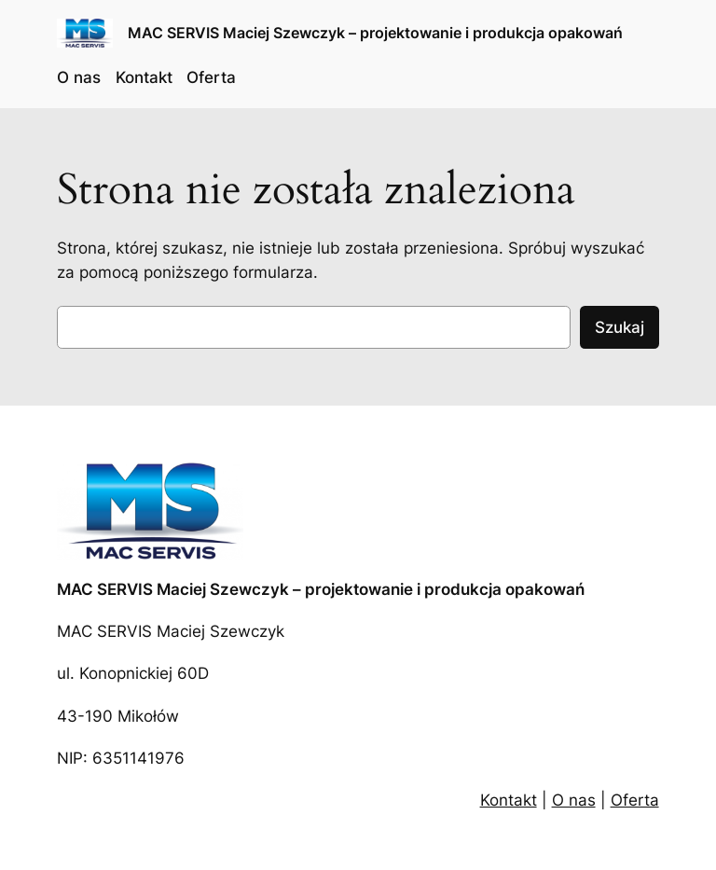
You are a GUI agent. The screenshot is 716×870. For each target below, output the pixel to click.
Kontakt (508, 800)
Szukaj (619, 327)
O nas (574, 800)
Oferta (635, 800)
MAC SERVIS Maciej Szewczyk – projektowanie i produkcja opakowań (375, 32)
